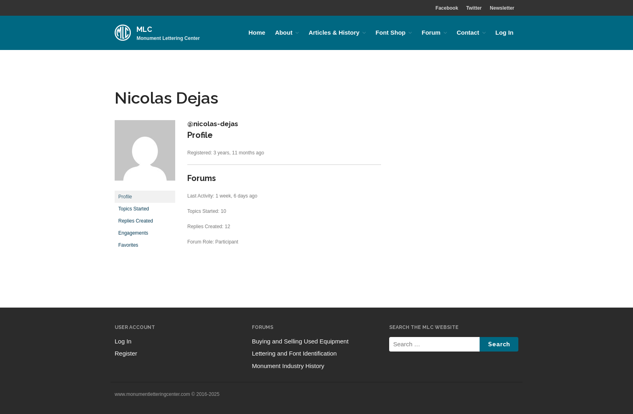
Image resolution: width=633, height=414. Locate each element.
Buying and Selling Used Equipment (300, 341)
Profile (125, 197)
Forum (430, 32)
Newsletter (502, 8)
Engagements (133, 233)
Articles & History (333, 32)
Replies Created (135, 221)
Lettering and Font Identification (294, 353)
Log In (504, 32)
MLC (144, 29)
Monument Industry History (288, 365)
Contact (468, 32)
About (283, 32)
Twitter (474, 8)
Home (256, 32)
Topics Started (133, 209)
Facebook (447, 8)
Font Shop (390, 32)
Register (126, 353)
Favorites (128, 245)
